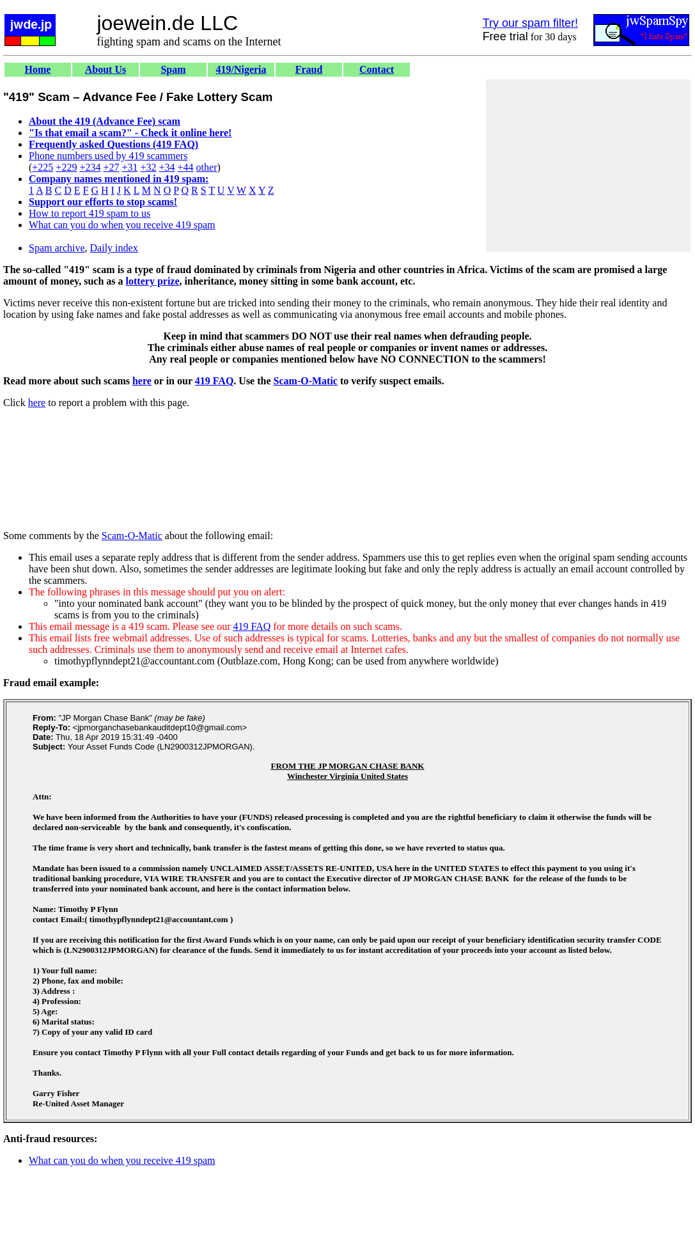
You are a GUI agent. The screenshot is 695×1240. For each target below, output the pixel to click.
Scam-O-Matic (306, 380)
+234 (89, 167)
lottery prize (153, 281)
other (206, 167)
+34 (167, 167)
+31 (129, 167)
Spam (172, 69)
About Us (105, 69)
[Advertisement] (588, 166)
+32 (148, 167)
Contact (376, 69)
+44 (186, 167)
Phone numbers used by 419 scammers (108, 155)
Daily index (114, 247)
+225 (42, 167)
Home (38, 69)
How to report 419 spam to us (89, 213)
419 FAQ (214, 380)
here (142, 380)
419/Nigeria (240, 69)
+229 (66, 167)
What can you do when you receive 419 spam (122, 224)
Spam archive (57, 247)
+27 (111, 167)
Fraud (309, 69)
